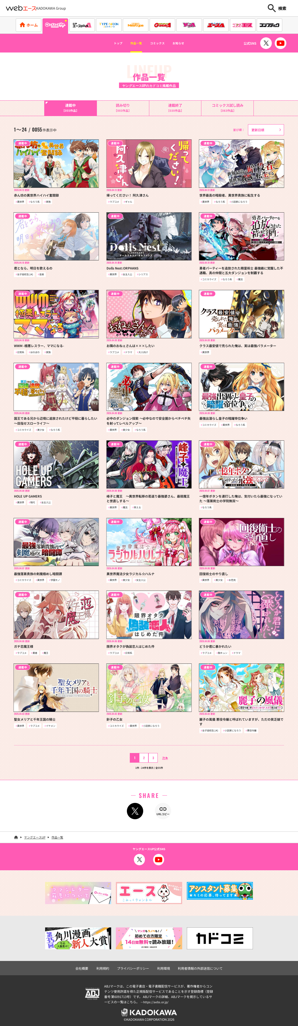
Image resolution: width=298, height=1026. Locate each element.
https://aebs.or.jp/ (156, 1000)
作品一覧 (131, 43)
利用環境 (163, 966)
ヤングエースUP (34, 836)
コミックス (160, 43)
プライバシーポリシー (134, 966)
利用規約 (106, 966)
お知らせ (189, 43)
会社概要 (86, 966)
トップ (107, 43)
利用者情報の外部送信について (197, 966)
